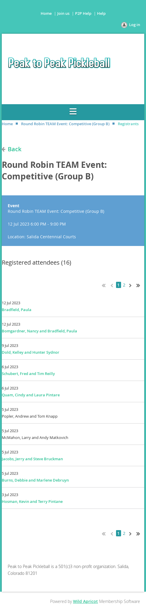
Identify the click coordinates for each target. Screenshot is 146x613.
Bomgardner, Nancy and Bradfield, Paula (39, 331)
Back (14, 149)
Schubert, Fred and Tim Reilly (28, 373)
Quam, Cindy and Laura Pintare (31, 395)
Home (46, 13)
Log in (134, 24)
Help (101, 13)
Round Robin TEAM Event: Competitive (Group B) (65, 123)
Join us (63, 13)
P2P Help (83, 13)
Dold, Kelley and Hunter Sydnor (30, 352)
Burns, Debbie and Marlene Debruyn (35, 480)
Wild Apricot (85, 601)
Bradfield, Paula (16, 309)
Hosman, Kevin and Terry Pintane (32, 501)
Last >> (140, 285)
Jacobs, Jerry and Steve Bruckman (32, 458)
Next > (131, 285)
